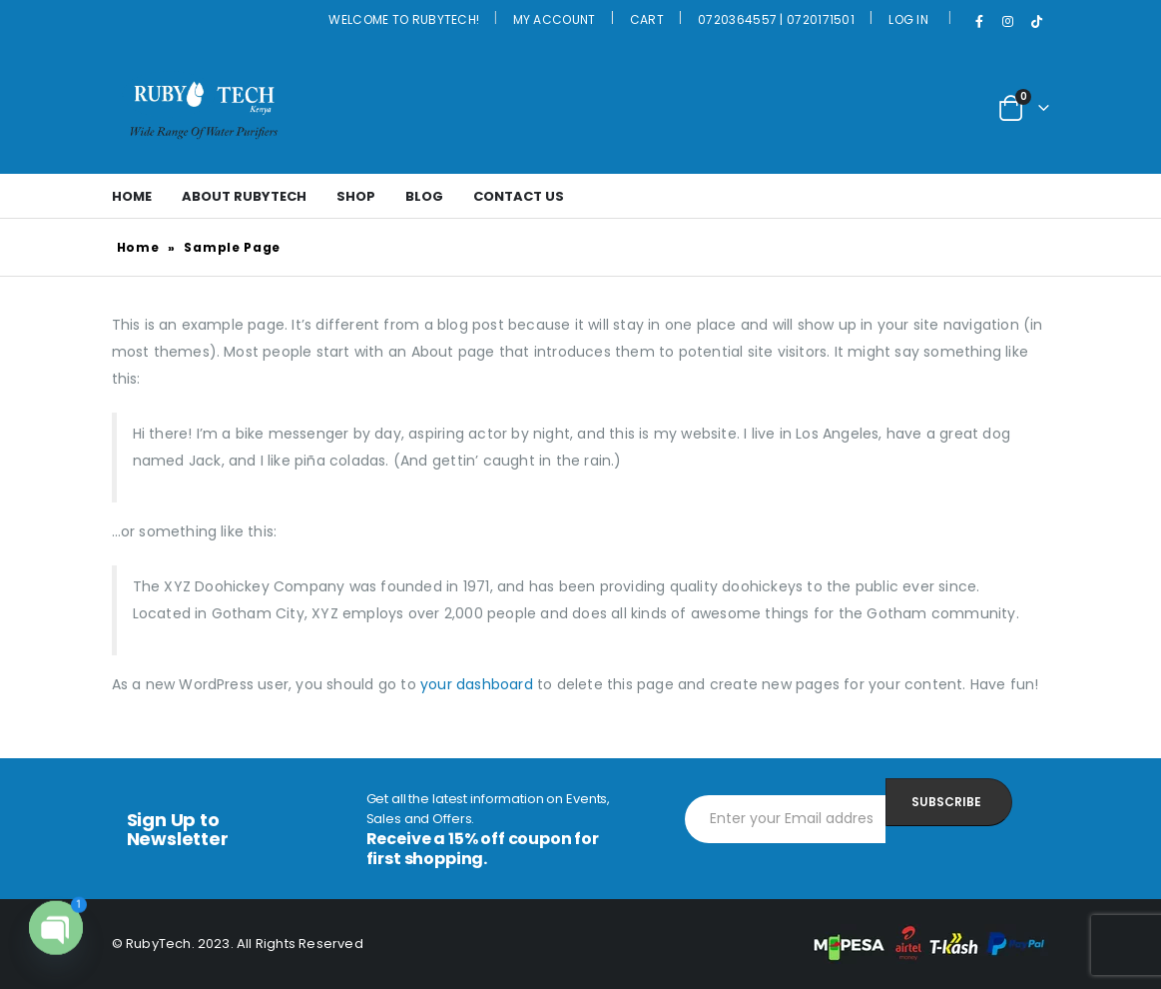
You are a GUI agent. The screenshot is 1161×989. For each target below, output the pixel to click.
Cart (647, 19)
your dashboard (476, 684)
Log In (908, 19)
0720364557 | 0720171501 (776, 19)
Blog (424, 196)
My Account (554, 19)
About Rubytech (244, 196)
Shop (355, 196)
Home (132, 196)
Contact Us (518, 196)
